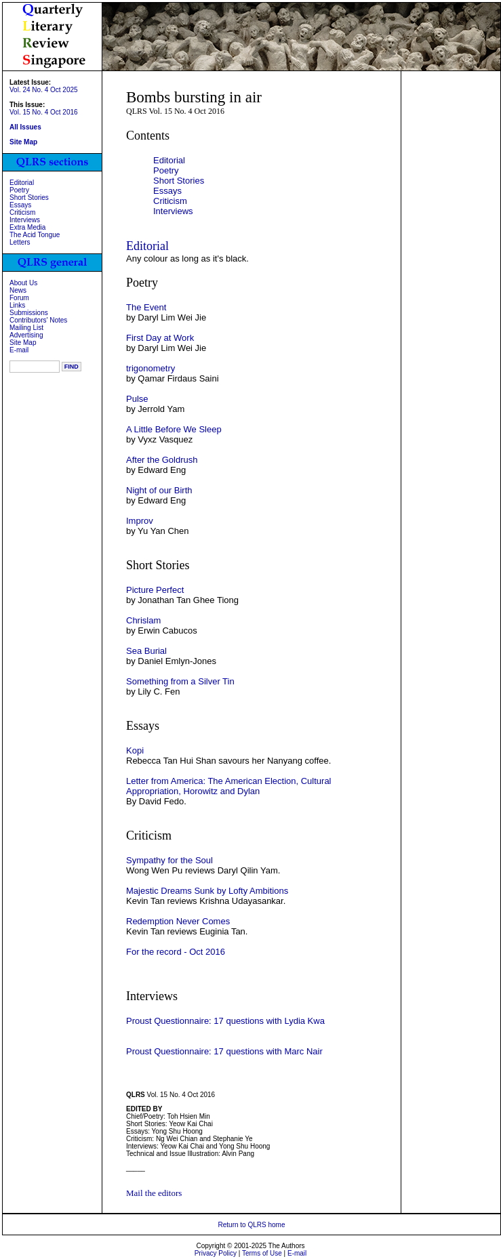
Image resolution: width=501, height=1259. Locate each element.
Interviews (24, 220)
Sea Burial (146, 651)
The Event (146, 307)
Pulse (137, 399)
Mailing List (26, 327)
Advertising (26, 335)
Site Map (22, 342)
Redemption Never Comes (178, 921)
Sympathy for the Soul (169, 860)
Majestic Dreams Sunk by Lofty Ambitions (207, 891)
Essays (20, 205)
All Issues (25, 127)
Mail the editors (154, 1193)
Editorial (21, 182)
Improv (139, 521)
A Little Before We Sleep (174, 429)
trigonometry (150, 368)
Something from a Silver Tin (180, 681)
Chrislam (143, 620)
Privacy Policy (216, 1253)
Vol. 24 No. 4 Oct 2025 (43, 90)
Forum (19, 298)
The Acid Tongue (34, 235)
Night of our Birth (159, 490)
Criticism (22, 212)
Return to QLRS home (251, 1225)
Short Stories (29, 197)
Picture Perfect (155, 590)
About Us (23, 283)
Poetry (19, 190)
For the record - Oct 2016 (175, 952)
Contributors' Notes (38, 320)
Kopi (135, 750)
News (17, 290)
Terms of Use (262, 1253)
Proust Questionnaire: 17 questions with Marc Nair (224, 1051)
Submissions (28, 312)
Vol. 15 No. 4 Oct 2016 (43, 112)
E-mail (18, 350)
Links (17, 305)
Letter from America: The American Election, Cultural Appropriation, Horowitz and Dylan (229, 786)
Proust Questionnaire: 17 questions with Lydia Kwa (225, 1021)
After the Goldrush (162, 460)
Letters (20, 242)
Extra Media (27, 227)
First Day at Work (160, 338)
